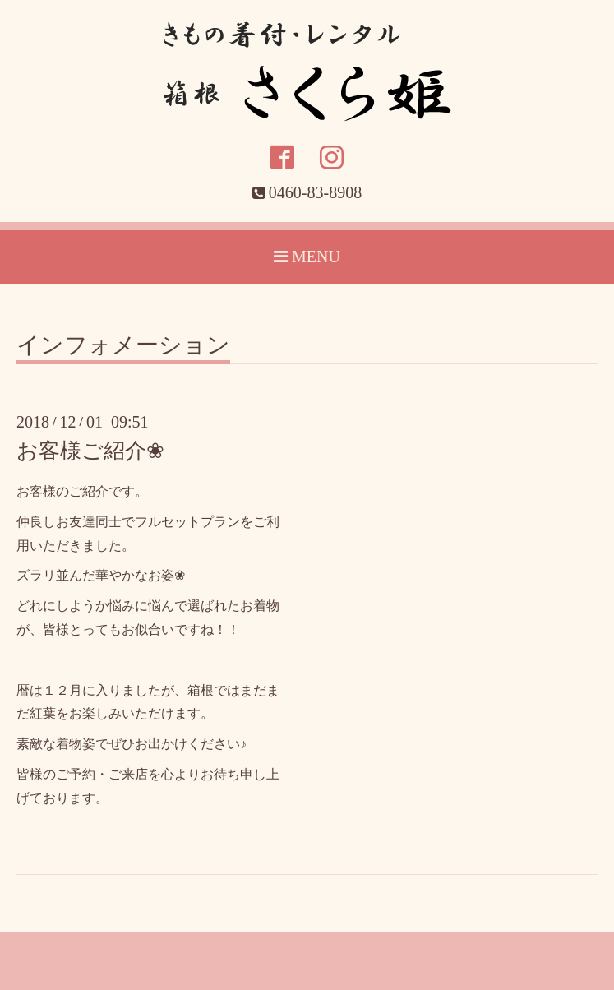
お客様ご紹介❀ (90, 451)
